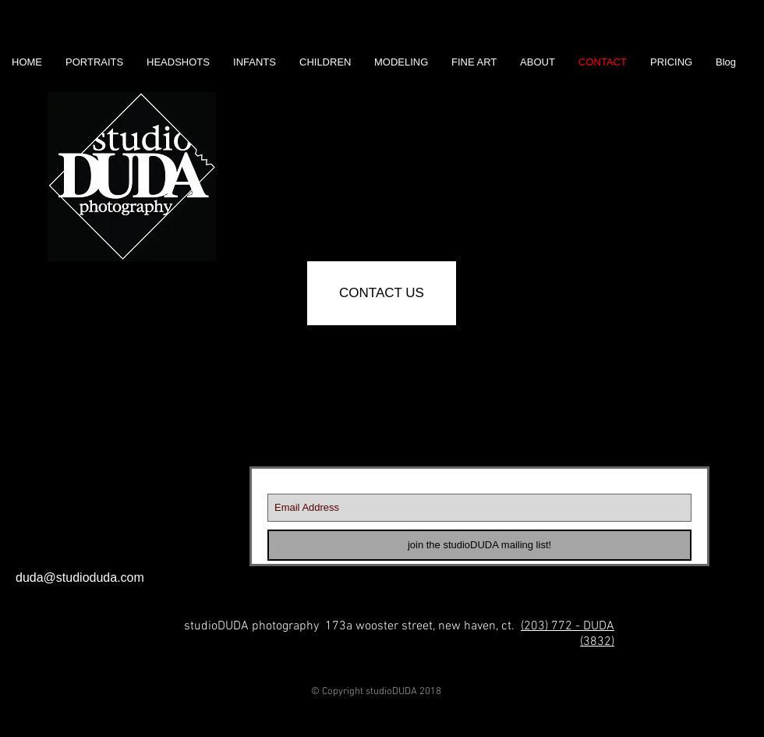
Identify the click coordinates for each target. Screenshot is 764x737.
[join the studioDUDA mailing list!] (479, 545)
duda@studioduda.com (80, 577)
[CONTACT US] (381, 293)
